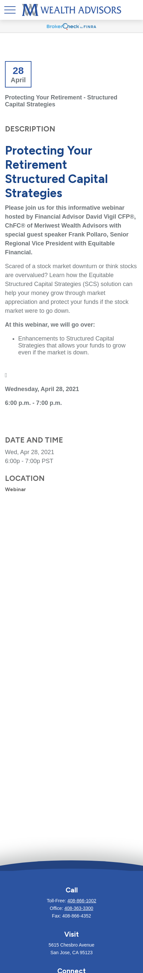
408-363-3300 (78, 908)
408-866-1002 (82, 900)
